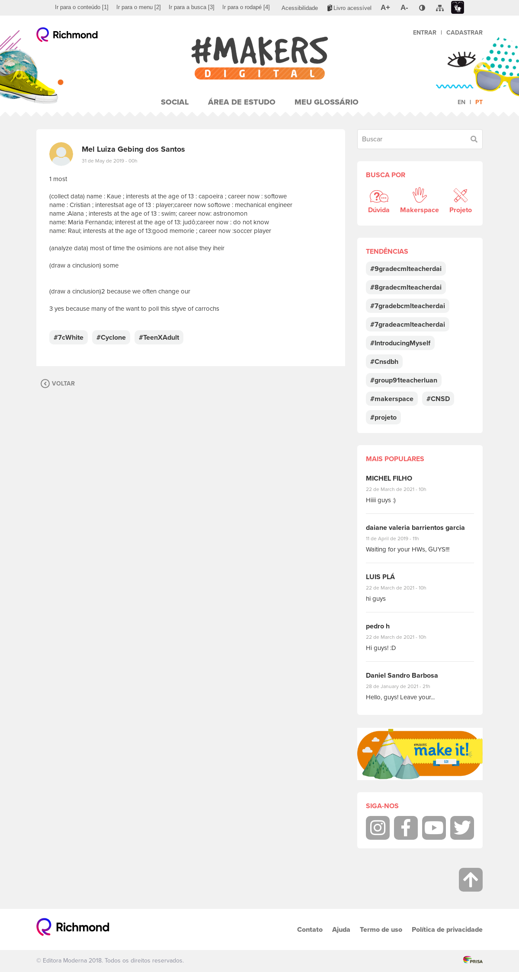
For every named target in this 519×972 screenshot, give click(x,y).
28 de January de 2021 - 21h (404, 686)
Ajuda (341, 929)
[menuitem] (82, 7)
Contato (310, 929)
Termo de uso (381, 929)
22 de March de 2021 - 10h (403, 489)
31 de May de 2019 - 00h (110, 161)
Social (175, 102)
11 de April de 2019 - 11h (398, 538)
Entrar (424, 32)
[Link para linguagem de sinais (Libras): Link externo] (457, 7)
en (461, 102)
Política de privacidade (447, 929)
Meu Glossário (327, 102)
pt (479, 102)
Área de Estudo (242, 102)
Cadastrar (464, 32)
